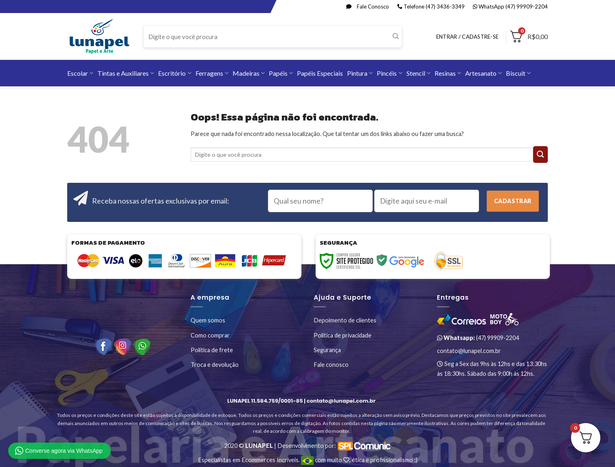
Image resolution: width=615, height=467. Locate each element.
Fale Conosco (367, 6)
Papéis (281, 73)
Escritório (174, 73)
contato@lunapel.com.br (469, 350)
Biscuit (518, 73)
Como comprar (210, 335)
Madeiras (249, 73)
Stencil (418, 73)
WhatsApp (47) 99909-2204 (510, 6)
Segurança (327, 349)
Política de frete (212, 349)
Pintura (360, 73)
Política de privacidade (342, 335)
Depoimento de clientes (345, 320)
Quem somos (208, 320)
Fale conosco (331, 364)
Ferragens (211, 73)
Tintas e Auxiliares (125, 73)
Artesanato (483, 73)
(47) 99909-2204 (478, 337)
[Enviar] (395, 36)
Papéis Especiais (320, 73)
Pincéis (389, 73)
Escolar (80, 73)
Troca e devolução (215, 364)
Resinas (448, 73)
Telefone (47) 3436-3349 (431, 6)
